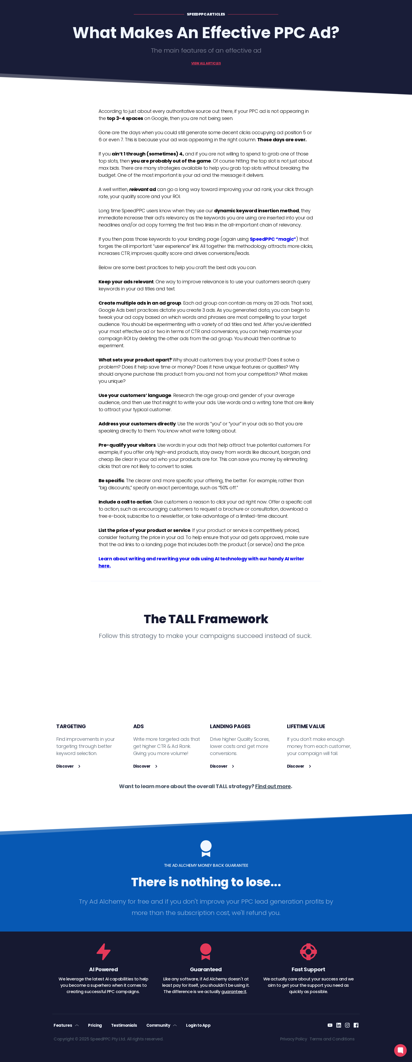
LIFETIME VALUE (306, 726)
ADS (138, 726)
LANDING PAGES (230, 726)
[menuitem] (66, 1025)
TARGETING (71, 726)
